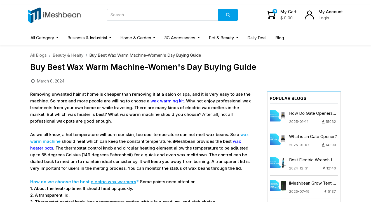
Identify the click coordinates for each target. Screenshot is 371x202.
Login (323, 17)
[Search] (228, 15)
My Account (330, 11)
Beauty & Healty (68, 55)
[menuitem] (257, 38)
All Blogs (38, 55)
